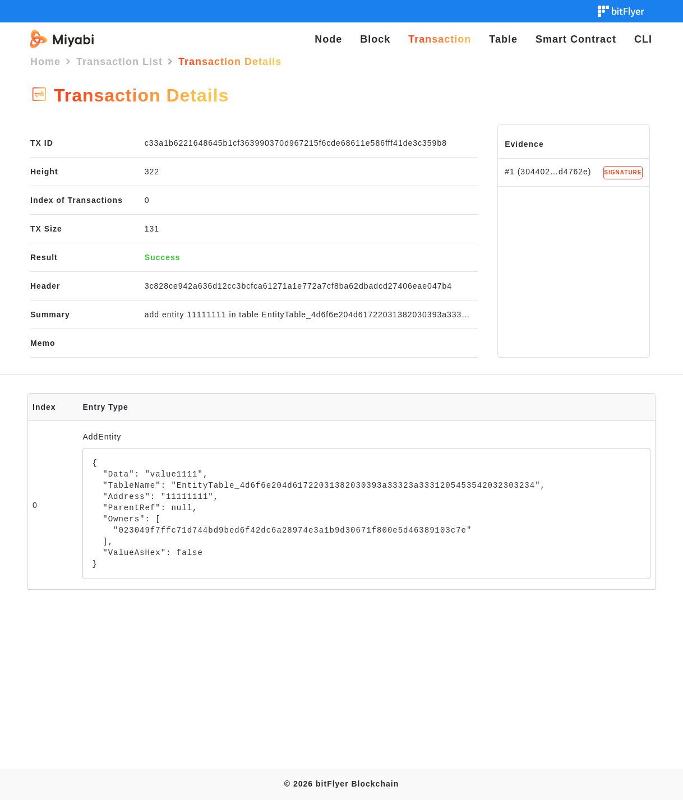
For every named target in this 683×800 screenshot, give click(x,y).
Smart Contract (576, 39)
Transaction (439, 39)
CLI (643, 39)
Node (328, 39)
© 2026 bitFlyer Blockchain (341, 783)
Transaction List (119, 61)
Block (375, 39)
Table (503, 39)
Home (45, 61)
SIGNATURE (623, 172)
